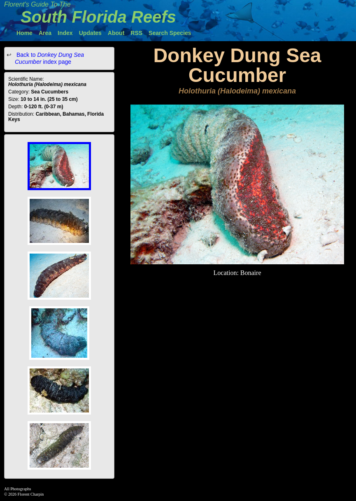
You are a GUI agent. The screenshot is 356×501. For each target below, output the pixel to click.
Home (24, 33)
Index (65, 33)
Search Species (170, 33)
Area (45, 33)
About (116, 33)
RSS (136, 33)
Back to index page (49, 58)
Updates (90, 33)
